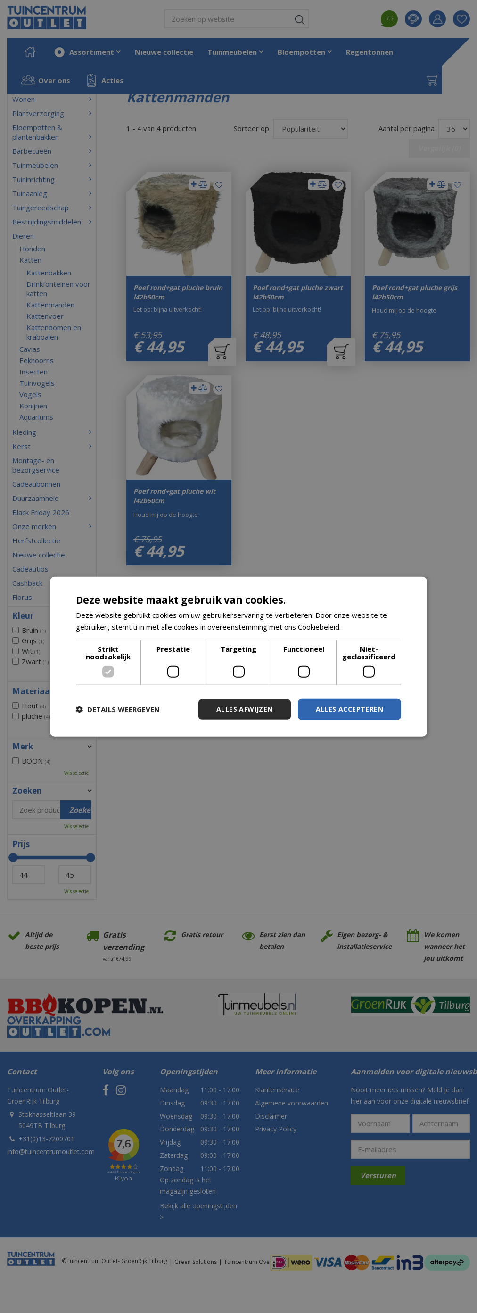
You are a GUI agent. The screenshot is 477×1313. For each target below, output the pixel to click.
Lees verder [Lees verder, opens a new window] (363, 627)
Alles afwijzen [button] (244, 709)
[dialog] (238, 657)
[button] (118, 709)
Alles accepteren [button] (349, 709)
